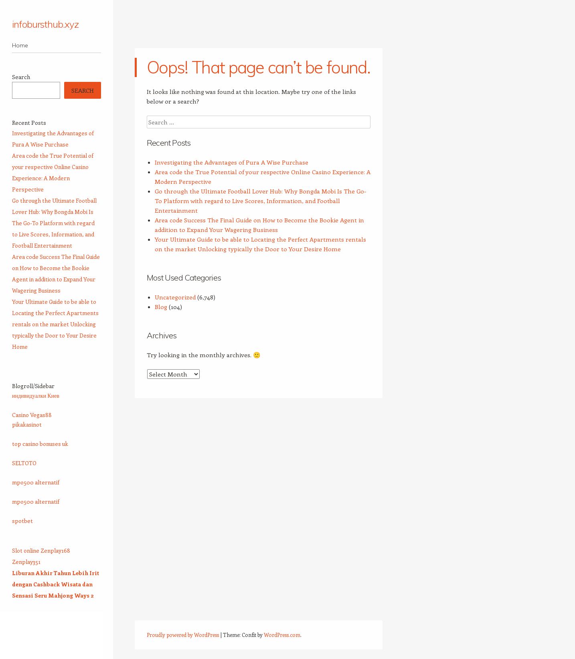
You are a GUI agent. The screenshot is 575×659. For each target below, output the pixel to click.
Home (20, 45)
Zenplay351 (26, 561)
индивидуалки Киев (35, 395)
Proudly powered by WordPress (183, 634)
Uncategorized (175, 297)
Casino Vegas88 (32, 415)
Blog (161, 307)
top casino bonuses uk (40, 443)
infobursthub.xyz (45, 24)
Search (21, 77)
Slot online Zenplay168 (41, 550)
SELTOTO (24, 463)
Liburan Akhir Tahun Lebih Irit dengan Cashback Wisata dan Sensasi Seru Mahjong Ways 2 (55, 584)
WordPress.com (282, 634)
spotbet (22, 521)
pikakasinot (27, 424)
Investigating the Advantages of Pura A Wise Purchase (231, 162)
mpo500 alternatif (35, 482)
